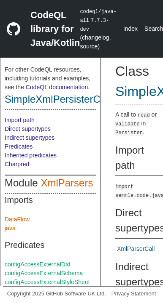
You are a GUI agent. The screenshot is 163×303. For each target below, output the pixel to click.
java (10, 228)
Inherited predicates (31, 155)
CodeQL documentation (57, 87)
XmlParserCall (136, 248)
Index (130, 28)
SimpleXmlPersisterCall (58, 99)
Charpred (17, 164)
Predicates (19, 146)
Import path (20, 120)
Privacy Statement (133, 293)
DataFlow (17, 219)
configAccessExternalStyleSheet (47, 282)
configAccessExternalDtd (38, 264)
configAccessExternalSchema (44, 273)
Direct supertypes (28, 128)
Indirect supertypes (29, 137)
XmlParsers (67, 183)
